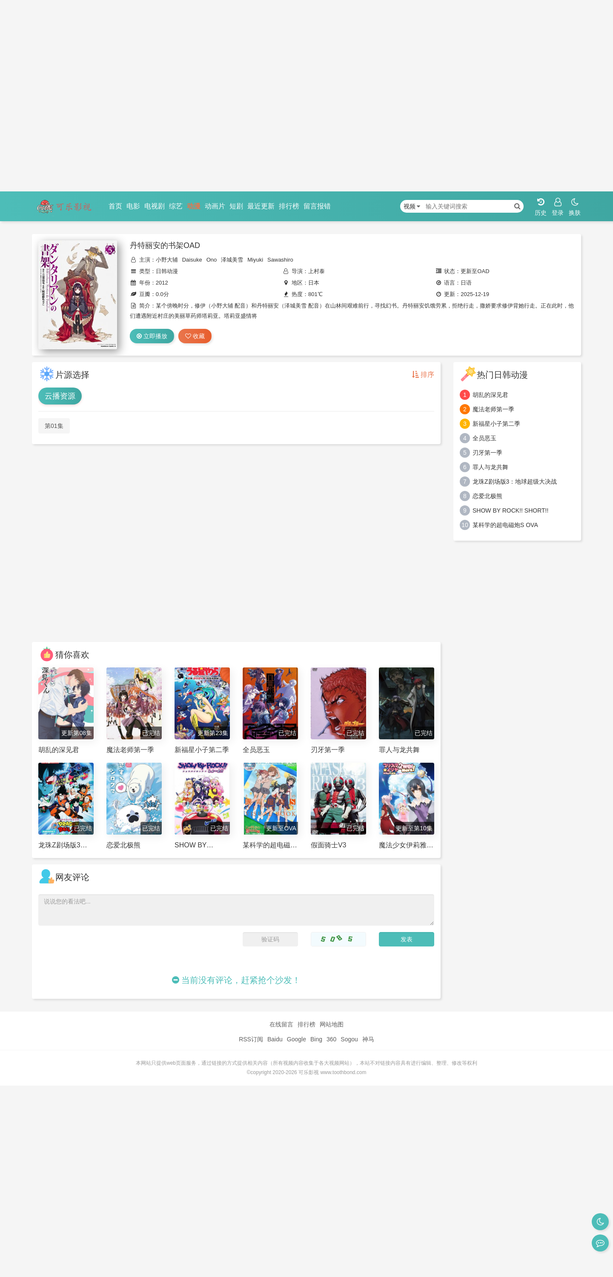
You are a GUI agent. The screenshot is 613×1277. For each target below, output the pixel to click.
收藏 (195, 336)
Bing (316, 1039)
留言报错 (317, 206)
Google (296, 1039)
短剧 (236, 206)
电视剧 (154, 206)
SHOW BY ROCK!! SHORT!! (510, 510)
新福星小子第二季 (496, 423)
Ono (211, 260)
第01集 (54, 425)
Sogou (349, 1039)
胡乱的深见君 (490, 394)
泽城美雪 (232, 260)
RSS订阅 (251, 1039)
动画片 (215, 206)
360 (331, 1039)
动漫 (194, 206)
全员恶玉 (484, 438)
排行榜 (289, 206)
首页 (115, 206)
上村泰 (316, 271)
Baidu (275, 1039)
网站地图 (332, 1024)
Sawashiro (280, 260)
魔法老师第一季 (493, 409)
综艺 (176, 206)
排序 (423, 374)
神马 (368, 1039)
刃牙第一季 (487, 452)
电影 (133, 206)
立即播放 (152, 336)
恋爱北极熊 (487, 496)
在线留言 (281, 1024)
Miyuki (255, 260)
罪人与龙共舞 (490, 467)
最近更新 (261, 206)
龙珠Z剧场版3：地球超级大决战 (515, 481)
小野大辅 (167, 260)
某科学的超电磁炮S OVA (505, 525)
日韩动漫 (167, 271)
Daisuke (192, 260)
